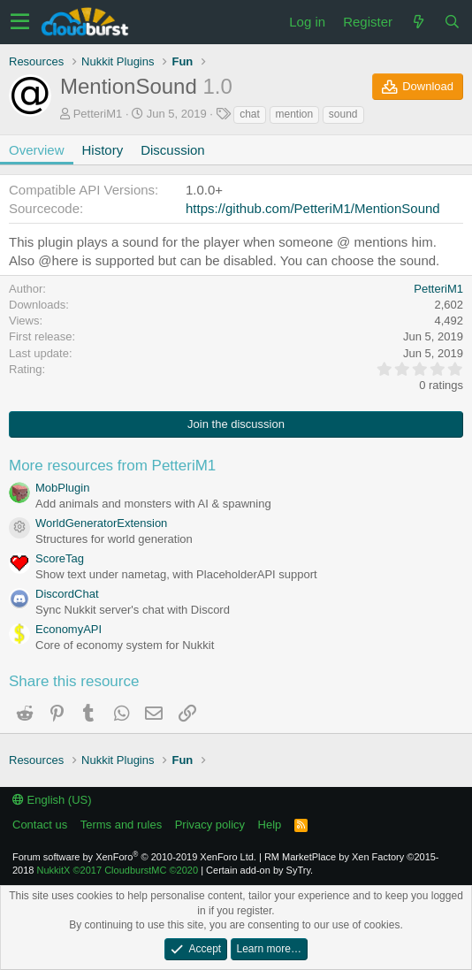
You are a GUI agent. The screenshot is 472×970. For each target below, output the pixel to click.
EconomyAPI (68, 629)
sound (343, 114)
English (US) (52, 799)
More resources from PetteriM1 (112, 465)
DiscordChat (67, 593)
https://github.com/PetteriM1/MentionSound (313, 208)
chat (250, 114)
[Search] (451, 21)
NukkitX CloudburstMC (118, 870)
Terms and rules (121, 824)
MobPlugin (62, 487)
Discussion (173, 149)
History (103, 149)
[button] (20, 22)
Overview (37, 149)
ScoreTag (59, 558)
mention (295, 114)
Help (270, 824)
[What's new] (418, 21)
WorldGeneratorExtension (101, 523)
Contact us (39, 824)
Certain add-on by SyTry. (259, 870)
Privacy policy (210, 824)
